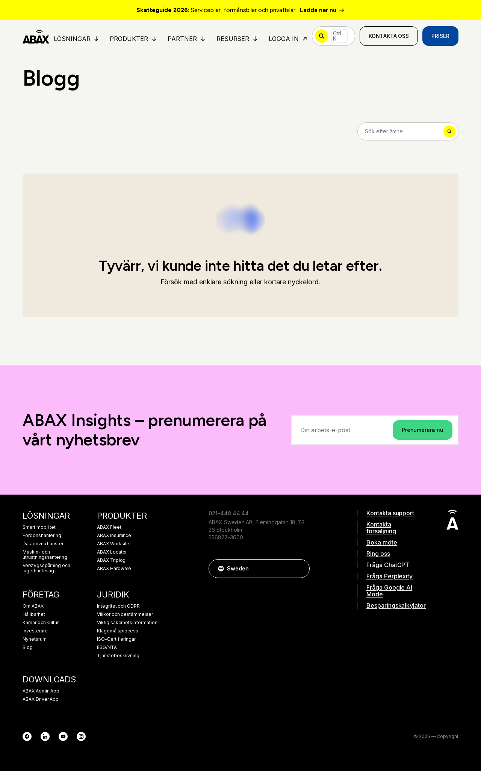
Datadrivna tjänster (43, 543)
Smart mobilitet (39, 527)
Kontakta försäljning (381, 527)
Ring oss (378, 553)
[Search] (407, 131)
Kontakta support (390, 513)
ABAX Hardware (114, 568)
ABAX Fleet (109, 527)
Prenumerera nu (422, 430)
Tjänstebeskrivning (118, 655)
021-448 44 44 (229, 513)
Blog (28, 647)
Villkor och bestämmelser (125, 614)
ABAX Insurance (114, 535)
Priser (440, 36)
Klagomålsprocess (117, 631)
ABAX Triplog (111, 560)
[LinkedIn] (45, 736)
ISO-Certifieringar (116, 639)
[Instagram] (81, 736)
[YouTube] (63, 736)
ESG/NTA (107, 647)
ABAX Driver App (41, 699)
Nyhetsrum (35, 639)
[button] (300, 569)
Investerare (35, 631)
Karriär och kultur (41, 622)
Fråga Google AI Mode (389, 590)
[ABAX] (36, 36)
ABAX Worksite (113, 543)
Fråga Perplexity (389, 576)
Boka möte (381, 542)
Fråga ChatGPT (387, 564)
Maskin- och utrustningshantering (45, 554)
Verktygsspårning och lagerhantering (46, 568)
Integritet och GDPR (118, 606)
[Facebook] (27, 736)
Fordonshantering (42, 535)
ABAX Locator (112, 552)
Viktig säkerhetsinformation (127, 622)
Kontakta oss (389, 36)
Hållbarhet (34, 614)
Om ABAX (33, 606)
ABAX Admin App (41, 691)
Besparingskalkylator (393, 605)
